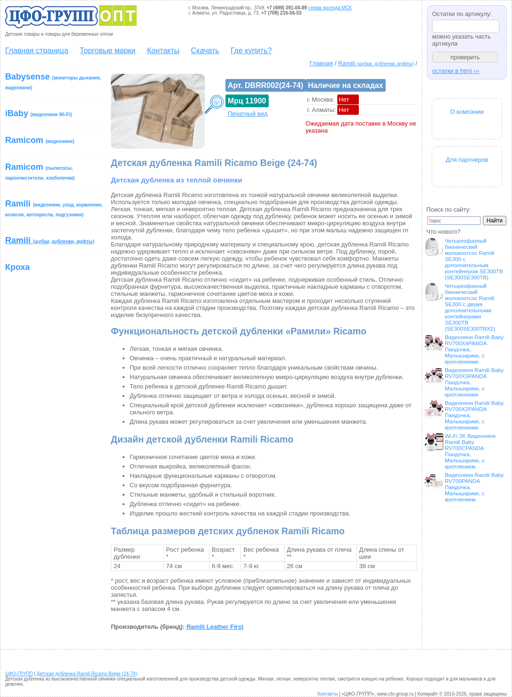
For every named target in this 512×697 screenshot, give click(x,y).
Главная (321, 63)
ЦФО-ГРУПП (19, 673)
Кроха (17, 267)
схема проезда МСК (329, 7)
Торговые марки (108, 51)
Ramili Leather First (214, 626)
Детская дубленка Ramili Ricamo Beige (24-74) (87, 673)
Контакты (163, 51)
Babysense (53, 81)
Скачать (205, 51)
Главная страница (36, 51)
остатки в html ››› (456, 70)
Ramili (54, 208)
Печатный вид (248, 113)
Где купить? (251, 51)
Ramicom (39, 140)
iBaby (38, 113)
